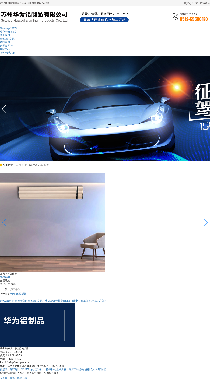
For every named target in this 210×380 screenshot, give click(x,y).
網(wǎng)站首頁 (8, 300)
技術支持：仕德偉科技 (43, 369)
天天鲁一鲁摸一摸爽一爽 (13, 378)
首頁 (19, 165)
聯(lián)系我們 (98, 300)
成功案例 (50, 300)
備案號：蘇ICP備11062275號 (15, 369)
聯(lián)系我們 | (191, 3)
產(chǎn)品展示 (36, 300)
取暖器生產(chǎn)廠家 (37, 165)
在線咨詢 (5, 277)
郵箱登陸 (101, 369)
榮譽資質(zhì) (62, 300)
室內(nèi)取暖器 (18, 293)
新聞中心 (75, 300)
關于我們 (22, 300)
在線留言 (205, 3)
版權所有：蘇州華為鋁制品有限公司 (76, 369)
